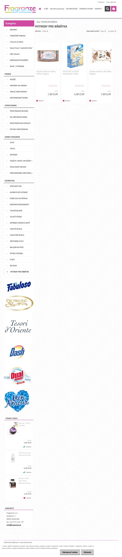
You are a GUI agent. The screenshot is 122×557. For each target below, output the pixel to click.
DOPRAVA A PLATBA (86, 9)
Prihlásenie (101, 2)
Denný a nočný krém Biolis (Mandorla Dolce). (25, 480)
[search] (107, 8)
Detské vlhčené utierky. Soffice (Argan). (46, 72)
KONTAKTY (98, 9)
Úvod (38, 21)
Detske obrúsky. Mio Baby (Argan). (100, 72)
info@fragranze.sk (14, 525)
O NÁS (46, 9)
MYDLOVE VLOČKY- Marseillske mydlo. (71, 72)
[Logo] (20, 9)
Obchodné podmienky (57, 9)
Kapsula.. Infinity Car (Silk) (24, 424)
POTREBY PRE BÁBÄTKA (49, 21)
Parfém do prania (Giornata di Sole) (25, 454)
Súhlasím (87, 552)
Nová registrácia (111, 2)
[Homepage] (39, 8)
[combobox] (103, 31)
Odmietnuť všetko (68, 552)
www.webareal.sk (26, 542)
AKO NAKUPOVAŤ (72, 9)
